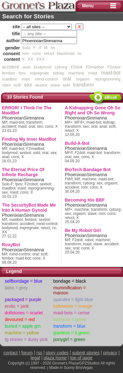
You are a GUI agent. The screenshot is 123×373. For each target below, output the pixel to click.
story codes (57, 352)
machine (76, 73)
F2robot (113, 67)
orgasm (83, 79)
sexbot (41, 85)
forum (27, 352)
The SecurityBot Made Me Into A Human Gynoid (29, 208)
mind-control (46, 79)
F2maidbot (95, 67)
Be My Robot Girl (83, 230)
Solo (26, 47)
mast (26, 79)
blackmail (65, 53)
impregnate (39, 73)
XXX (40, 59)
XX (30, 59)
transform (83, 84)
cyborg (61, 67)
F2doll (76, 67)
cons (36, 53)
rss (39, 352)
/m (52, 47)
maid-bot (110, 72)
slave (55, 85)
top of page (81, 357)
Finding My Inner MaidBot (29, 139)
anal (26, 67)
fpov (22, 73)
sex (28, 85)
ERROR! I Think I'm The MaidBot (27, 110)
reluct (49, 53)
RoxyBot (11, 244)
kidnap (58, 73)
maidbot (9, 79)
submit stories (86, 352)
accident (10, 66)
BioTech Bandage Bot (88, 169)
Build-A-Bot (77, 143)
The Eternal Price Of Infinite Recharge (23, 172)
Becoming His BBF (85, 200)
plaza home (55, 357)
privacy (110, 352)
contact (10, 352)
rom (25, 53)
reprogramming (107, 79)
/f (40, 47)
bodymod (42, 67)
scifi (17, 85)
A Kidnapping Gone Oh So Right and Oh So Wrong (92, 110)
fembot (8, 73)
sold (66, 85)
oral (67, 78)
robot (6, 85)
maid (92, 73)
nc (79, 53)
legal (35, 357)
